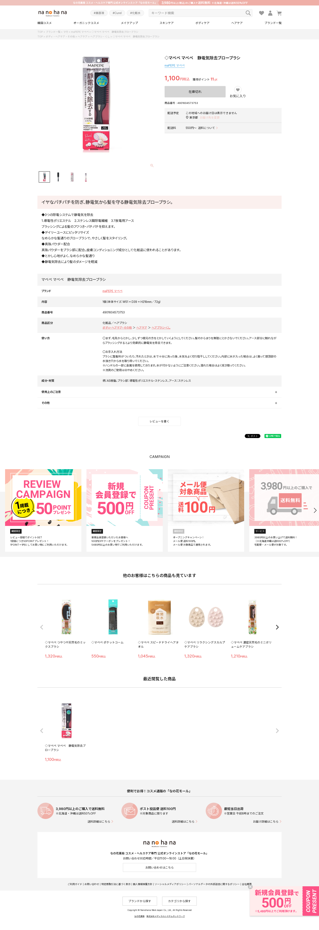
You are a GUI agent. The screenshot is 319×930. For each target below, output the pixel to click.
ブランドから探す (139, 901)
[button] (315, 510)
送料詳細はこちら (98, 821)
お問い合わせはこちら (159, 867)
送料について (206, 128)
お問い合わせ (91, 884)
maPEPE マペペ (80, 31)
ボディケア (203, 23)
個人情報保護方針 (142, 884)
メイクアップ (129, 23)
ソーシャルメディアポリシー (170, 884)
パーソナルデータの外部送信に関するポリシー (214, 884)
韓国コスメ (44, 23)
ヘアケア (237, 23)
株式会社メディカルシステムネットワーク (165, 916)
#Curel (117, 13)
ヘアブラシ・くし (100, 36)
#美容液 (99, 13)
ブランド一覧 (273, 23)
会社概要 (247, 884)
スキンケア (167, 23)
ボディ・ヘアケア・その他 (60, 36)
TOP (40, 31)
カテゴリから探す (179, 901)
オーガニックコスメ (86, 23)
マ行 (65, 31)
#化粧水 (135, 13)
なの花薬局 (139, 916)
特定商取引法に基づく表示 (116, 884)
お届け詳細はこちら (266, 821)
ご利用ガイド (75, 884)
